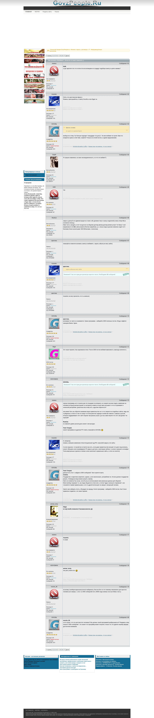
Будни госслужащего (31, 175)
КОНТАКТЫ (44, 710)
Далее (67, 55)
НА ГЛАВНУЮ (29, 710)
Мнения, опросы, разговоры (79, 49)
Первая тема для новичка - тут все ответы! (99, 146)
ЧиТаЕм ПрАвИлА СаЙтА (80, 146)
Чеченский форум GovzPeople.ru (60, 49)
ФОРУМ (37, 11)
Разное (57, 11)
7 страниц (48, 55)
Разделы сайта (47, 11)
